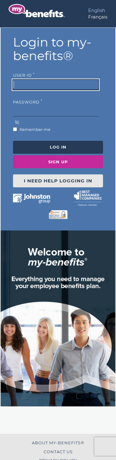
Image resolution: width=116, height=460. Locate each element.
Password (27, 101)
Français (97, 17)
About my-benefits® (58, 442)
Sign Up (58, 161)
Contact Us (58, 451)
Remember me (34, 129)
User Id (24, 75)
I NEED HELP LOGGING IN (58, 181)
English (96, 10)
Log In (58, 147)
